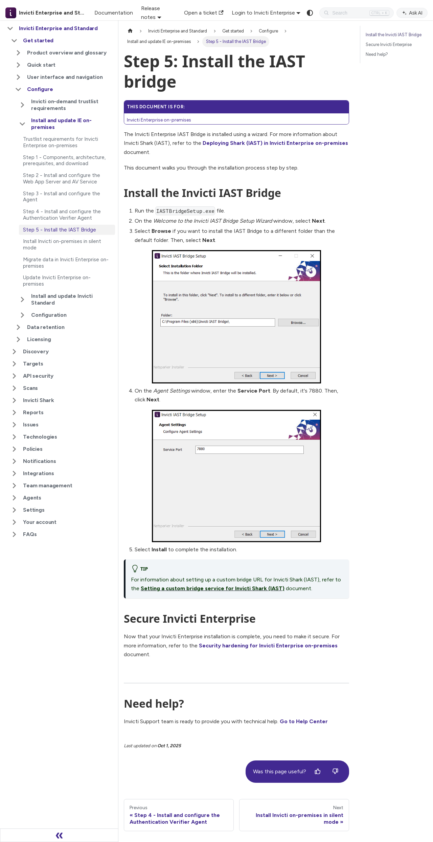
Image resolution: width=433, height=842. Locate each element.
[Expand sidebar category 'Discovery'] (14, 351)
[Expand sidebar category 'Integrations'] (14, 473)
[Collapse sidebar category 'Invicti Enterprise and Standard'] (10, 28)
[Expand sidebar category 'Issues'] (14, 424)
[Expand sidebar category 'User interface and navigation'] (18, 77)
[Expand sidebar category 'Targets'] (14, 363)
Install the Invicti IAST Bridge (393, 34)
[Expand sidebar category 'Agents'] (14, 497)
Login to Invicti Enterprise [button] (263, 12)
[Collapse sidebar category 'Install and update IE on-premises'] (22, 124)
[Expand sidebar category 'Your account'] (14, 522)
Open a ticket (203, 12)
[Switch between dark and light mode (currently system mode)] (309, 12)
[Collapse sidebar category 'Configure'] (18, 89)
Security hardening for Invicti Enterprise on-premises (268, 645)
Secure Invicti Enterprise (389, 44)
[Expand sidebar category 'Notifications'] (14, 461)
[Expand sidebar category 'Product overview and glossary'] (18, 52)
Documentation (113, 12)
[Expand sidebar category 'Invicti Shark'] (14, 400)
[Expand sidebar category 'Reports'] (14, 412)
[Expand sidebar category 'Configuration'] (22, 315)
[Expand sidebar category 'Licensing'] (18, 339)
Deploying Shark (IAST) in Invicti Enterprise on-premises (275, 143)
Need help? (377, 54)
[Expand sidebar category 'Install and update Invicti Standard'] (22, 299)
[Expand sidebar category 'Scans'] (14, 388)
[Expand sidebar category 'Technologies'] (14, 436)
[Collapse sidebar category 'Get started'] (14, 40)
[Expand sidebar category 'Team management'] (14, 485)
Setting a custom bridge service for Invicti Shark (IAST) (212, 588)
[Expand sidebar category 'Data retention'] (18, 327)
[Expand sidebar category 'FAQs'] (14, 534)
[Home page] (130, 31)
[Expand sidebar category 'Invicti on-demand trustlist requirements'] (22, 105)
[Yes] (318, 771)
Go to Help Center (304, 721)
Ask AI (412, 13)
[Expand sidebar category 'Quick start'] (18, 65)
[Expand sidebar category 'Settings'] (14, 510)
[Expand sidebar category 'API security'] (14, 376)
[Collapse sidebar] (59, 835)
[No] (335, 771)
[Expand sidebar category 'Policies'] (14, 449)
